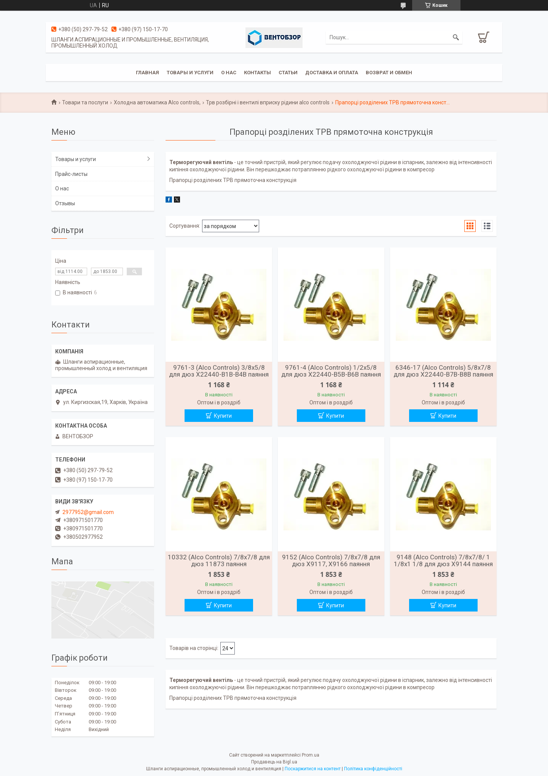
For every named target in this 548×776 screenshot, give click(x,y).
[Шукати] (456, 37)
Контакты (257, 72)
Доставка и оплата (331, 72)
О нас (228, 72)
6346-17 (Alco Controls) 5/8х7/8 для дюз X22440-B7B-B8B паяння (443, 371)
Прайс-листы (71, 174)
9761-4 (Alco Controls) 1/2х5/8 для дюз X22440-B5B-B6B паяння (331, 371)
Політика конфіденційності (373, 768)
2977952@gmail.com (88, 512)
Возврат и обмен (389, 72)
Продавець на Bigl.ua (274, 762)
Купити (223, 416)
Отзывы (65, 203)
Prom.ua (310, 755)
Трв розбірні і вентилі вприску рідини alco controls (268, 102)
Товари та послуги (85, 102)
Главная (147, 72)
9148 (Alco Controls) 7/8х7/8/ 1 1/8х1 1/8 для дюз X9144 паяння (443, 560)
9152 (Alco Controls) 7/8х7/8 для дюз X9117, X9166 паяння (331, 560)
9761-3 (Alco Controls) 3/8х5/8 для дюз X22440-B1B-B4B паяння (219, 371)
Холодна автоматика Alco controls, (157, 102)
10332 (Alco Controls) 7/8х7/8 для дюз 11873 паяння (219, 560)
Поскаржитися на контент (313, 768)
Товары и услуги (190, 72)
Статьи (288, 72)
